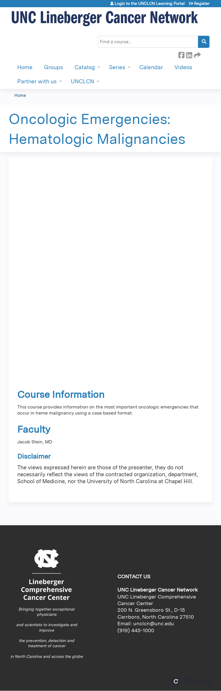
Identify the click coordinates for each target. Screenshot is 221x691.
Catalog (85, 67)
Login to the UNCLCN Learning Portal (150, 3)
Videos (183, 67)
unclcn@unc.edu (153, 623)
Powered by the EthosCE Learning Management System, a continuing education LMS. (192, 681)
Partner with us (37, 81)
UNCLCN (82, 81)
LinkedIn (189, 54)
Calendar (151, 67)
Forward (197, 54)
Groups (53, 67)
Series (117, 67)
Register (201, 3)
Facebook (181, 54)
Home (25, 67)
